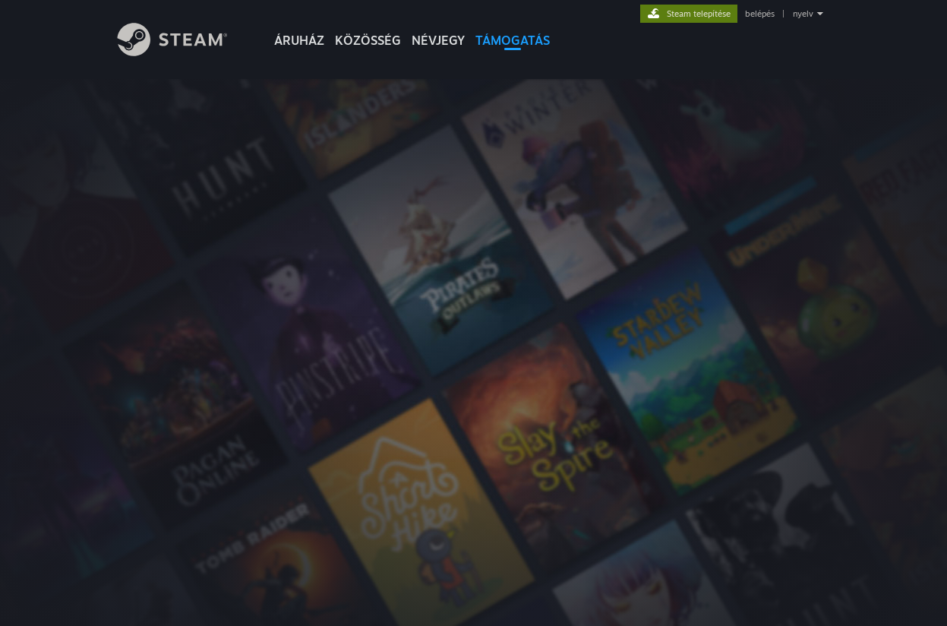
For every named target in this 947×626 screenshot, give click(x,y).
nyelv (803, 13)
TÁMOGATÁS (512, 40)
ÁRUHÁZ (299, 40)
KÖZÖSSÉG (368, 40)
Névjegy (438, 40)
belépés (760, 13)
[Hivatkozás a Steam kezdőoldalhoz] (184, 52)
